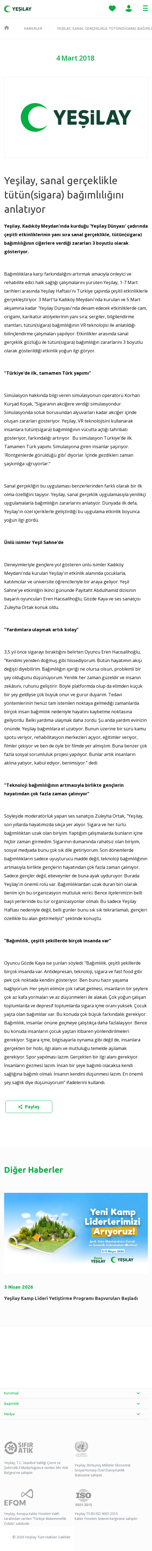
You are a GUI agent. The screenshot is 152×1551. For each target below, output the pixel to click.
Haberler (33, 28)
